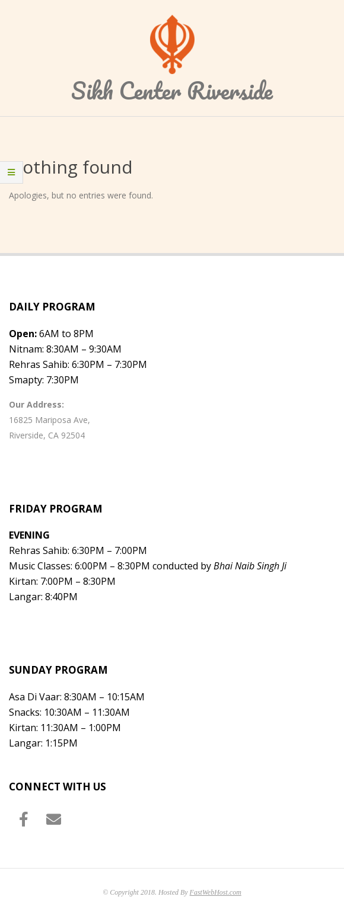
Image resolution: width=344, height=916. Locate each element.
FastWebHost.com (215, 892)
